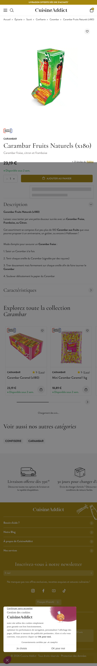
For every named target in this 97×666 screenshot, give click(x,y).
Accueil (7, 19)
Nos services (48, 551)
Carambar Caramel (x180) (23, 377)
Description (48, 204)
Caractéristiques (48, 290)
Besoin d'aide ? (48, 523)
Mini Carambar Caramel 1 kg (69, 377)
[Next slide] (87, 402)
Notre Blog (48, 532)
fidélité (90, 161)
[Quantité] (10, 178)
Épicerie (18, 19)
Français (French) (48, 602)
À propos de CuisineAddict (48, 541)
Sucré (29, 19)
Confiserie (41, 19)
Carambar (54, 19)
